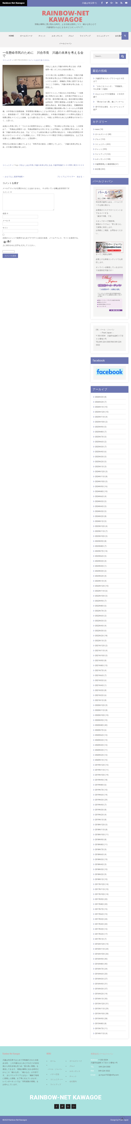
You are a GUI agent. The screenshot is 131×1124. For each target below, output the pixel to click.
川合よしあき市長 (26, 165)
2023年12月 (100, 526)
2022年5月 (99, 621)
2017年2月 (99, 934)
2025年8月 (99, 432)
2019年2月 (99, 815)
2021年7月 (99, 670)
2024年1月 (99, 521)
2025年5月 (99, 447)
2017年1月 (99, 939)
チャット (42, 36)
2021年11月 (100, 651)
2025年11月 (100, 417)
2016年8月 (99, 964)
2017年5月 (99, 919)
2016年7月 (99, 969)
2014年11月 (100, 1033)
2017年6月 (99, 914)
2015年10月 (100, 1014)
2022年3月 (99, 631)
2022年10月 (100, 596)
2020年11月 (100, 710)
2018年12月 (100, 825)
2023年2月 (99, 576)
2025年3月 (99, 457)
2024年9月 (99, 486)
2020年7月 (99, 730)
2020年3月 (99, 750)
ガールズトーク (26, 36)
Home (11, 36)
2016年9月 (99, 959)
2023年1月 (99, 581)
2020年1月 (99, 760)
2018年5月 (99, 859)
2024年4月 (99, 506)
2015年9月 (99, 1019)
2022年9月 (99, 601)
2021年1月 (99, 700)
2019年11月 (100, 770)
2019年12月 (100, 765)
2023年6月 (99, 556)
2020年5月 (99, 740)
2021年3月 (99, 690)
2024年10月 (100, 481)
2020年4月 (99, 745)
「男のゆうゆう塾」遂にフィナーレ (109, 102)
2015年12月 (100, 1004)
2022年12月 (100, 586)
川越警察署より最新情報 (105, 164)
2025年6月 (99, 442)
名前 (5, 216)
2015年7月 (99, 1028)
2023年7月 (99, 551)
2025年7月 (99, 437)
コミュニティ (8, 60)
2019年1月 (99, 820)
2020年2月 (99, 755)
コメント (7, 192)
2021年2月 (99, 695)
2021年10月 (100, 656)
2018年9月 (99, 840)
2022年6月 (99, 616)
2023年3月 (99, 571)
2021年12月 (100, 646)
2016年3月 (99, 989)
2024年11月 (100, 476)
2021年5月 (99, 680)
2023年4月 (99, 566)
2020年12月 (100, 705)
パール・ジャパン (55, 1069)
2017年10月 (100, 894)
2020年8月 (99, 725)
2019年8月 (99, 785)
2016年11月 (100, 949)
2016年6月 (99, 974)
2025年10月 (100, 422)
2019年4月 (99, 805)
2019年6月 (99, 795)
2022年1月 (99, 641)
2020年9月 (99, 720)
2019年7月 (99, 790)
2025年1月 (99, 467)
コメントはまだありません (39, 60)
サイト (5, 231)
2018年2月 (99, 874)
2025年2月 (99, 462)
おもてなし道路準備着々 (13, 177)
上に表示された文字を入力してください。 (20, 248)
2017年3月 (99, 929)
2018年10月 (100, 835)
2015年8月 (99, 1024)
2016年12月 (100, 944)
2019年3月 (99, 810)
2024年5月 (99, 501)
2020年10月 (100, 715)
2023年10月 (100, 536)
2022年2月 (99, 636)
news (97, 129)
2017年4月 (99, 924)
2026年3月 (99, 397)
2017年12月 (100, 884)
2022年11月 (100, 591)
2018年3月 (99, 869)
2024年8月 (99, 491)
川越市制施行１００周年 (63, 165)
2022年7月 (99, 611)
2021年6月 (99, 675)
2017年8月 (99, 904)
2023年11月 (100, 531)
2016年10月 (100, 954)
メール (6, 224)
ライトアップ (85, 36)
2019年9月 (99, 780)
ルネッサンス (57, 36)
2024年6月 (99, 496)
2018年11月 (100, 830)
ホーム (53, 1061)
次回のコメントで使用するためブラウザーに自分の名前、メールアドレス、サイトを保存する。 (41, 241)
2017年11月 (100, 889)
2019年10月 (100, 775)
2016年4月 (99, 984)
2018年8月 (99, 844)
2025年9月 (99, 427)
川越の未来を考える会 (43, 165)
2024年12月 (100, 472)
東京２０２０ (78, 165)
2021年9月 (99, 660)
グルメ (71, 36)
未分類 (97, 169)
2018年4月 (99, 864)
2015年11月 (100, 1009)
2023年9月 (99, 541)
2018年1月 (99, 879)
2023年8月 (99, 546)
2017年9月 (99, 899)
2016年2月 (99, 994)
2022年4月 (99, 626)
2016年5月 (99, 979)
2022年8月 (99, 606)
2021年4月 (99, 685)
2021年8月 (99, 665)
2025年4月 (99, 452)
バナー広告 (54, 1074)
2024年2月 (99, 516)
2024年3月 (99, 511)
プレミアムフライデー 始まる (70, 177)
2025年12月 (100, 412)
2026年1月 (99, 407)
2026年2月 (99, 402)
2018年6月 (99, 854)
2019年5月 (99, 800)
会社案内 (118, 36)
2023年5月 (99, 561)
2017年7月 (99, 909)
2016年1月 (99, 999)
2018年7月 (99, 849)
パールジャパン (65, 43)
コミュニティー (103, 36)
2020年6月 (99, 735)
